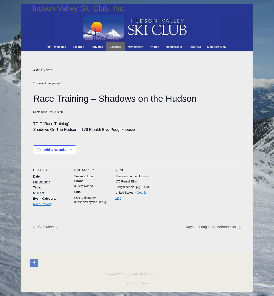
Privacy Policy (160, 274)
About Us (194, 46)
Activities (97, 46)
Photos (154, 46)
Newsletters (135, 46)
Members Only (216, 46)
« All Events (42, 70)
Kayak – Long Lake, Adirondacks (211, 227)
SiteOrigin (133, 283)
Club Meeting (47, 227)
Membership (174, 46)
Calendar (115, 46)
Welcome (57, 46)
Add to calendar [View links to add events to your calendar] (55, 149)
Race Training (42, 204)
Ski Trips (78, 46)
